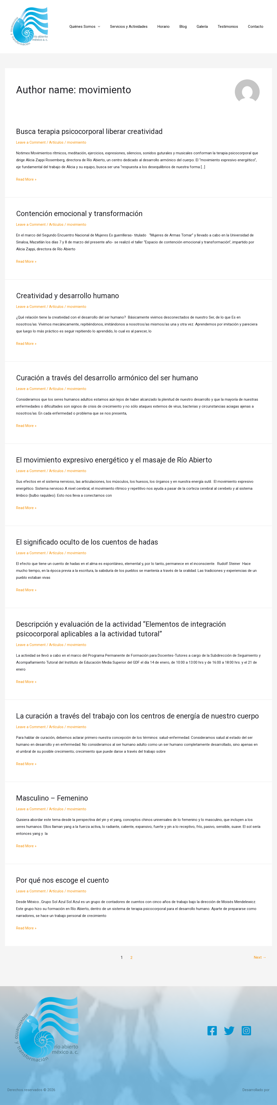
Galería (208, 26)
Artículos (57, 142)
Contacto (257, 26)
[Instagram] (246, 1031)
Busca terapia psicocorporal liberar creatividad (93, 131)
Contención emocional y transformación (82, 213)
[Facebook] (212, 1031)
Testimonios (231, 26)
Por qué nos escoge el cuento (65, 889)
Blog (191, 26)
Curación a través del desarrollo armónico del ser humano (111, 377)
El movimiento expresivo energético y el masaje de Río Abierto (118, 459)
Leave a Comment (31, 142)
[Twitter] (229, 1031)
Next (259, 966)
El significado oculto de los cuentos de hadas (90, 541)
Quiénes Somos (99, 26)
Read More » (26, 179)
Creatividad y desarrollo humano (69, 295)
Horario (175, 26)
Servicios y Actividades (142, 26)
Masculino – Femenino (54, 807)
